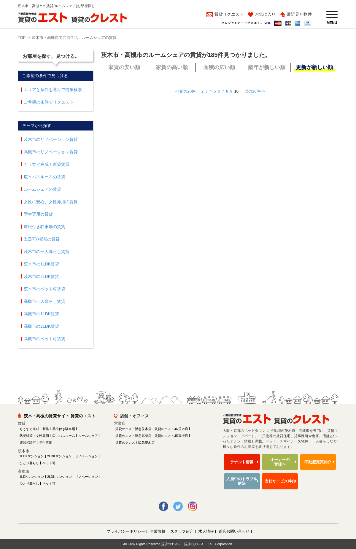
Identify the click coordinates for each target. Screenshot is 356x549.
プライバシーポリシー (126, 531)
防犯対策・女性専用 (34, 435)
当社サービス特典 (280, 481)
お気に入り (265, 14)
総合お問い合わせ (234, 531)
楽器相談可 (28, 442)
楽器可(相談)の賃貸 (42, 239)
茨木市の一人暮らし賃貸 (46, 251)
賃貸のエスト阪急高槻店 (133, 435)
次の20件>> (254, 91)
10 (236, 91)
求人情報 (206, 531)
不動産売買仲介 (317, 462)
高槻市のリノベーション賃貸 (51, 151)
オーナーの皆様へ (280, 462)
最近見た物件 (299, 14)
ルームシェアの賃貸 (42, 189)
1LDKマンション (32, 456)
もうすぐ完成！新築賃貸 (46, 164)
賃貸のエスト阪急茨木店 (133, 429)
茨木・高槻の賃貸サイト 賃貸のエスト (60, 415)
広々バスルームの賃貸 (44, 176)
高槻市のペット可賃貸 (44, 338)
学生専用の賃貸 (38, 214)
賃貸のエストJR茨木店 (171, 429)
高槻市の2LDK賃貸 (41, 326)
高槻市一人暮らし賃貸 (44, 301)
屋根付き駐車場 (63, 429)
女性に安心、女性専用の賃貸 (51, 201)
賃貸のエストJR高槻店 (171, 435)
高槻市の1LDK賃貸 (41, 313)
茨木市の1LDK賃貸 (41, 264)
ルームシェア (88, 435)
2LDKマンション (59, 456)
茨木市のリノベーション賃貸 (51, 139)
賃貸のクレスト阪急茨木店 (135, 442)
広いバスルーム (63, 435)
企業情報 (157, 531)
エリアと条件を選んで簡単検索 (53, 89)
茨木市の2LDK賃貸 (41, 276)
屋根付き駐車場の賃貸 (44, 226)
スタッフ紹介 (181, 531)
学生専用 (45, 442)
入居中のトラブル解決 (241, 481)
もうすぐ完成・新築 (34, 429)
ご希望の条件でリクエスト (49, 102)
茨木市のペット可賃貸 (44, 289)
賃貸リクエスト (228, 14)
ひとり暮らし (29, 463)
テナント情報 (241, 462)
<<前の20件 (185, 91)
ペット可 (48, 463)
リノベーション (86, 456)
